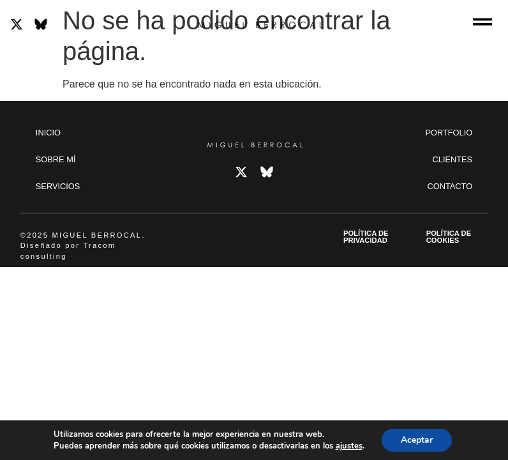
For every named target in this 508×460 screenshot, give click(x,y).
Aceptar (417, 440)
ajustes (349, 446)
